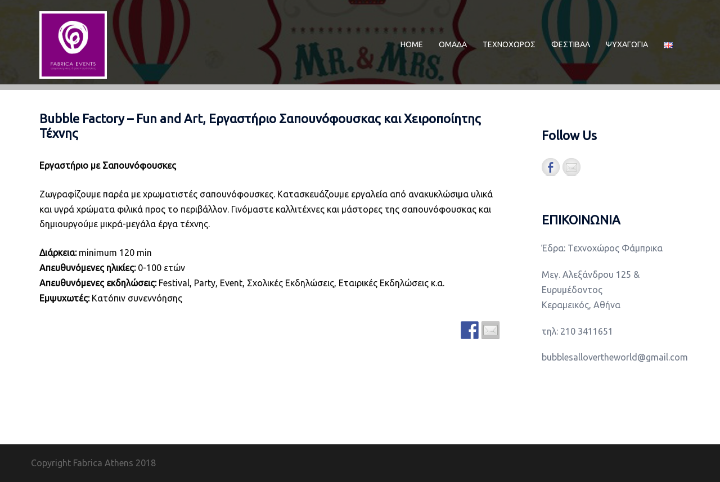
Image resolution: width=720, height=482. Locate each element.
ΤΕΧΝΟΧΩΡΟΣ (509, 44)
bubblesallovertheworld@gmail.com (615, 357)
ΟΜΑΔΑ (453, 44)
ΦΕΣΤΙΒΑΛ (570, 44)
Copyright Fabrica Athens (82, 463)
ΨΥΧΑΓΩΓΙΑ (627, 44)
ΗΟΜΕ (411, 44)
